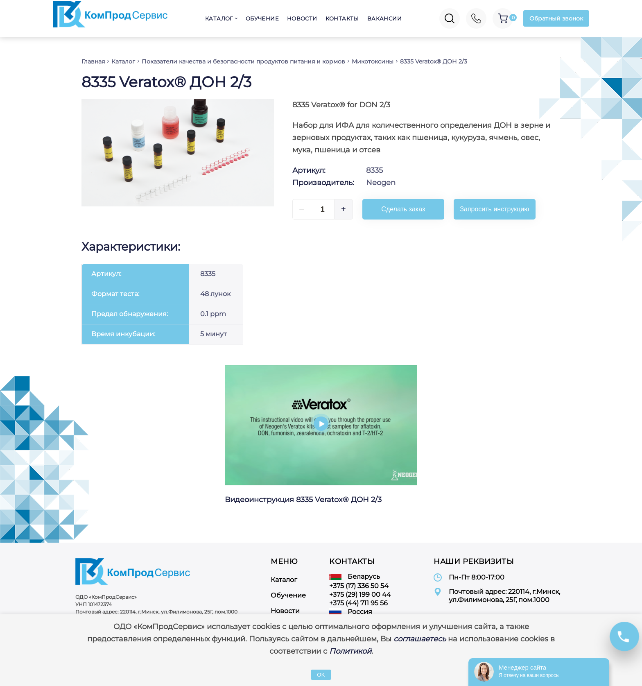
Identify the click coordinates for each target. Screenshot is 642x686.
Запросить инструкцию (494, 209)
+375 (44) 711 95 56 (358, 603)
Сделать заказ (403, 209)
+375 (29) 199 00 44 (360, 594)
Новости (302, 18)
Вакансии (384, 18)
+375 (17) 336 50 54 (359, 586)
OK (321, 675)
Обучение (262, 18)
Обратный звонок (556, 18)
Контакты (342, 18)
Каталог (219, 18)
